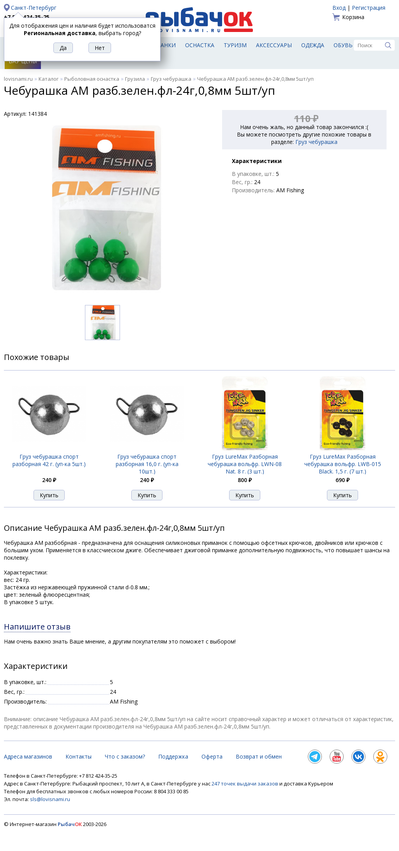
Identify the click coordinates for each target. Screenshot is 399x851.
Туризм (235, 45)
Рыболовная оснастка (91, 78)
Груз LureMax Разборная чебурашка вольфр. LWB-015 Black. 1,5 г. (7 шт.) (342, 464)
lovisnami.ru (18, 78)
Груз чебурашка (171, 78)
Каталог (48, 78)
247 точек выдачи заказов (245, 783)
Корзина (353, 17)
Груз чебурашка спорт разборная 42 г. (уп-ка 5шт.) (49, 460)
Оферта (211, 756)
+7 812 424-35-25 (26, 17)
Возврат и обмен (259, 756)
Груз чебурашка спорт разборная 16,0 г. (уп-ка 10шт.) (147, 464)
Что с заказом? (125, 756)
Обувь (343, 45)
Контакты (78, 756)
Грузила (135, 78)
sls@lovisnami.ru (50, 799)
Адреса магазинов (28, 756)
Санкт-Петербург (33, 7)
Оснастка (199, 45)
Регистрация (368, 7)
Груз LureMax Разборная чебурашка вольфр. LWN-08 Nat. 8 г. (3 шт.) (245, 464)
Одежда (312, 45)
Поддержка (173, 756)
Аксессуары (274, 45)
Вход (339, 7)
